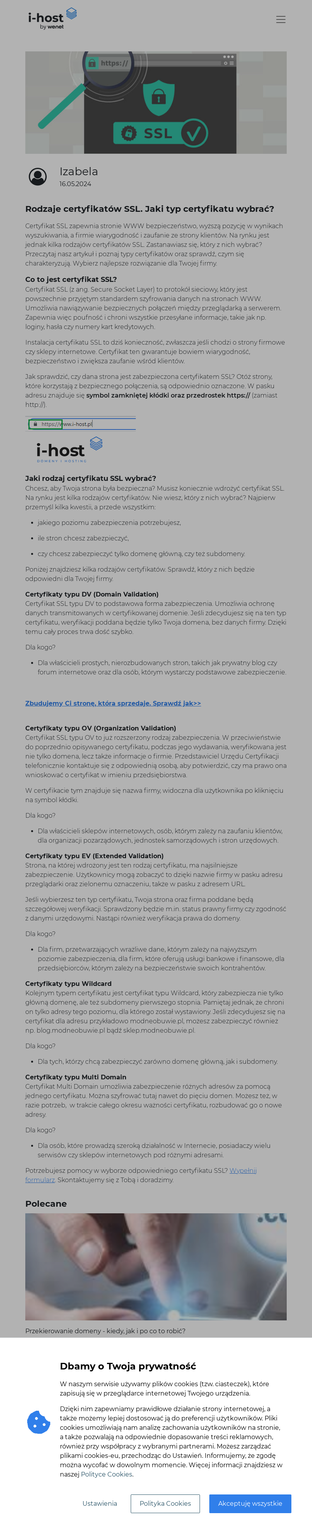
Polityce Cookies (106, 1474)
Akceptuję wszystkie (250, 1503)
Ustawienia (99, 1503)
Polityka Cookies (165, 1503)
